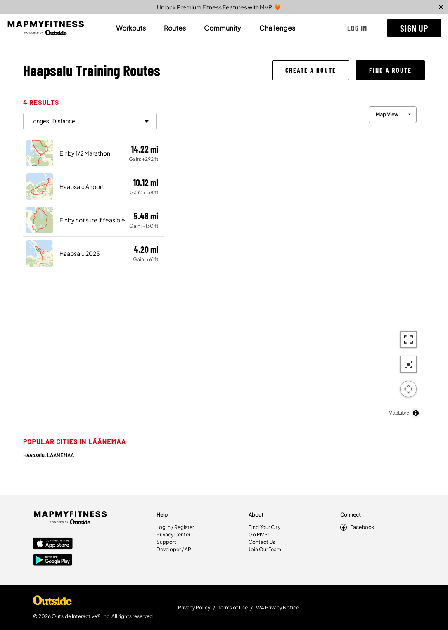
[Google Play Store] (53, 560)
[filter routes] (90, 121)
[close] (441, 7)
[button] (357, 28)
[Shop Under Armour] (52, 602)
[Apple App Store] (53, 544)
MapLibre (399, 413)
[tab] (131, 28)
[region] (294, 260)
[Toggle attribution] (416, 413)
